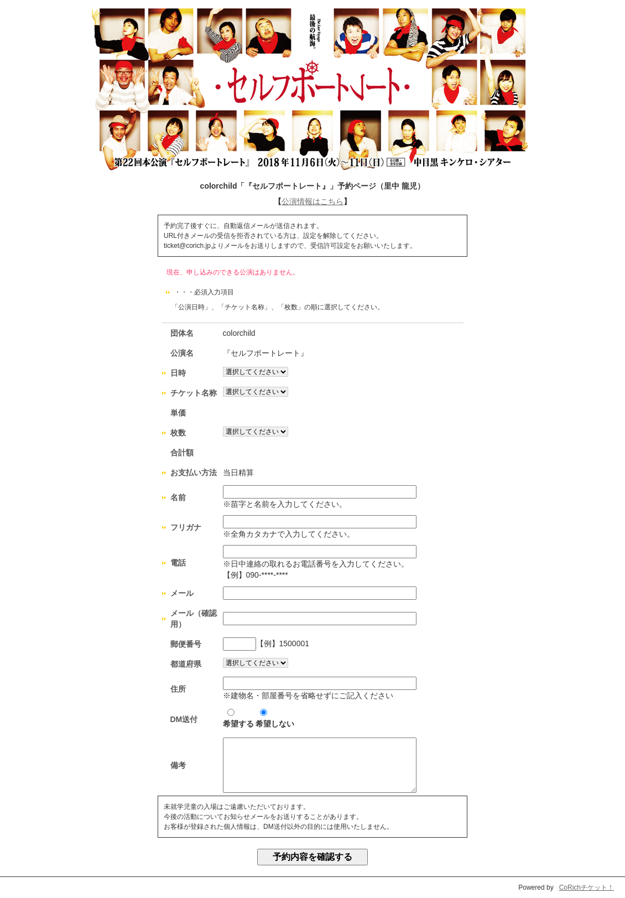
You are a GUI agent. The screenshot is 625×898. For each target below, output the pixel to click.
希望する (238, 718)
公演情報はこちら (312, 201)
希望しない (275, 718)
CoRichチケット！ (586, 887)
